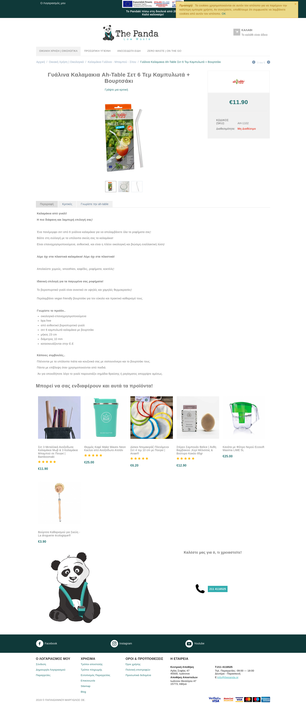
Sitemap (86, 686)
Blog (83, 691)
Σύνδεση (41, 664)
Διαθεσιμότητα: (225, 128)
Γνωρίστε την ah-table (95, 204)
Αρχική (40, 61)
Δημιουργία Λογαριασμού (50, 669)
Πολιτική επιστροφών (138, 669)
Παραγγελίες (43, 675)
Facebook (46, 643)
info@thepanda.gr (227, 677)
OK (224, 13)
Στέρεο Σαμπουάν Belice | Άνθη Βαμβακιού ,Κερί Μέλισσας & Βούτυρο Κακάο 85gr (196, 450)
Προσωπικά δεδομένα (138, 675)
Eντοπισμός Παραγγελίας (95, 675)
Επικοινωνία (88, 680)
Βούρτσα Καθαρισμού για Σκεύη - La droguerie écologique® (59, 534)
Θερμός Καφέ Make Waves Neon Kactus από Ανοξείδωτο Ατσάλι (105, 448)
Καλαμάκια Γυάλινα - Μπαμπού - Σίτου (112, 61)
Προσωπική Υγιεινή (97, 50)
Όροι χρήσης (133, 664)
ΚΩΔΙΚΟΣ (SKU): (222, 122)
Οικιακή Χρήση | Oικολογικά (58, 50)
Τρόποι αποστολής (92, 664)
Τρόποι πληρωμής (91, 669)
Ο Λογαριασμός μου (53, 3)
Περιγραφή (47, 204)
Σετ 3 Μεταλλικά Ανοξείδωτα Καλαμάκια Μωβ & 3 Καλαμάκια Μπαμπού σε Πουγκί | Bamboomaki (58, 451)
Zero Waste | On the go (164, 50)
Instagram (121, 643)
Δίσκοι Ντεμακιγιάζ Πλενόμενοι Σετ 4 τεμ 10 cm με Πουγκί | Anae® (149, 450)
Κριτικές (67, 204)
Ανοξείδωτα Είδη (129, 50)
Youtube (195, 643)
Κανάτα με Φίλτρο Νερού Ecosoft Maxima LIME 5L (243, 448)
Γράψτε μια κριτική (116, 89)
